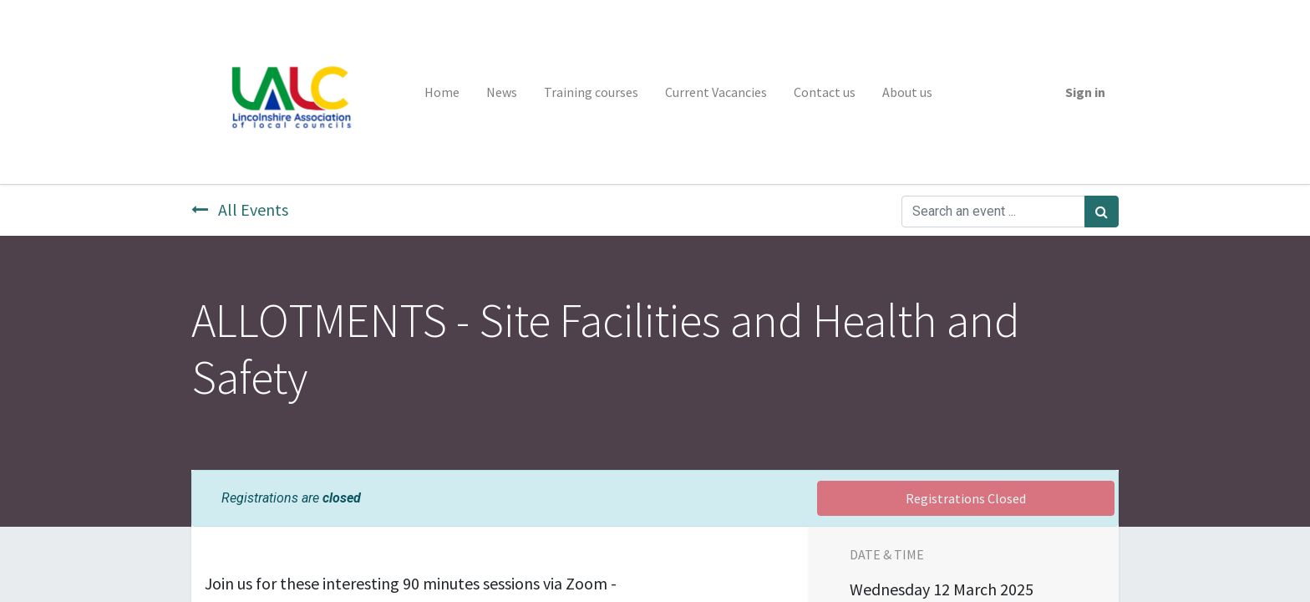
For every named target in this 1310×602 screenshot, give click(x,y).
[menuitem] (442, 92)
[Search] (1101, 211)
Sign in (1085, 92)
